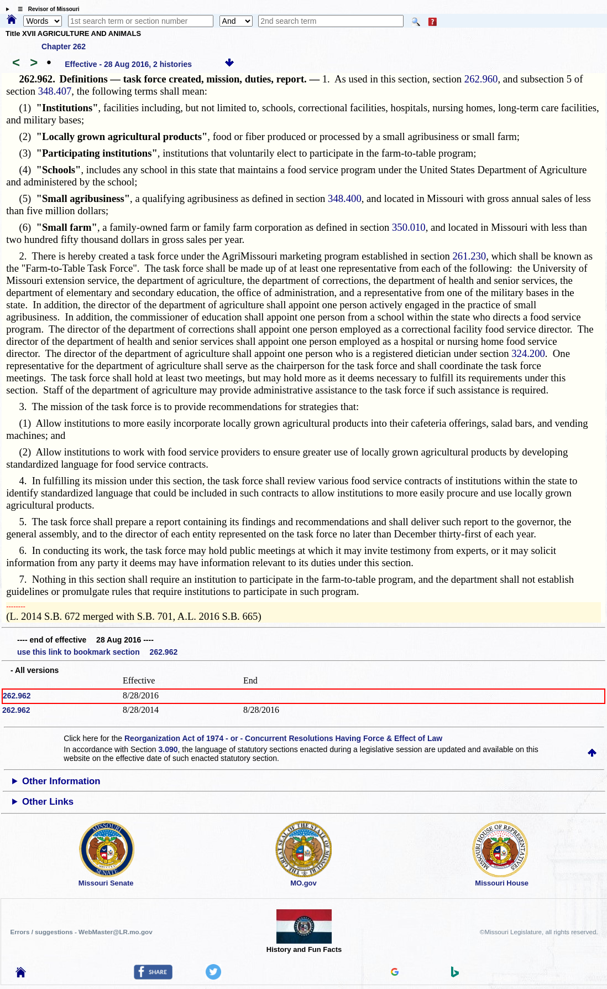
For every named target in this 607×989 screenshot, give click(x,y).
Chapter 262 (63, 46)
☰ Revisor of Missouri (46, 9)
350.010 (409, 227)
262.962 (17, 695)
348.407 (55, 91)
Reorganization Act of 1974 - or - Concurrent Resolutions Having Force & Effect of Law (283, 738)
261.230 (469, 256)
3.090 (168, 749)
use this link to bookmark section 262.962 (97, 652)
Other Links (48, 801)
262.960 (481, 79)
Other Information (61, 781)
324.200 (528, 353)
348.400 (345, 198)
